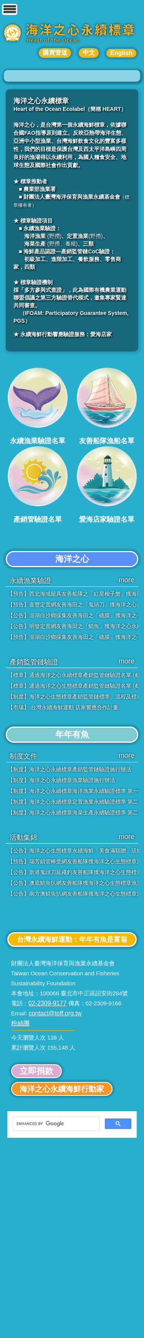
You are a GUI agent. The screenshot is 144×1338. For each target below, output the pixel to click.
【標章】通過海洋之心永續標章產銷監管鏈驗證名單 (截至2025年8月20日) (73, 675)
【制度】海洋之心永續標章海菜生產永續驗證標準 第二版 (73, 812)
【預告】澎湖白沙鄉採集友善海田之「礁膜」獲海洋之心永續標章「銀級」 (73, 637)
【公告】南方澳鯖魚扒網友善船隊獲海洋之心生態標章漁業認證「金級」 (73, 894)
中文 (89, 52)
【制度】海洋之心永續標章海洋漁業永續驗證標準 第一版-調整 (73, 791)
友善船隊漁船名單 (106, 406)
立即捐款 (36, 1071)
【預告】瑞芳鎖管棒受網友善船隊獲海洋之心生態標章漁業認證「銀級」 (73, 861)
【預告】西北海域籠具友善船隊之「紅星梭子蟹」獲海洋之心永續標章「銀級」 (73, 594)
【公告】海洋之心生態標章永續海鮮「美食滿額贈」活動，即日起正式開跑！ (73, 850)
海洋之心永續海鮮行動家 (62, 1089)
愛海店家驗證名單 (106, 484)
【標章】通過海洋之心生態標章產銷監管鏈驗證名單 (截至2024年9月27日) (73, 686)
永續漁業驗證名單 (37, 406)
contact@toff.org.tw (55, 1013)
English (121, 53)
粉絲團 (20, 1023)
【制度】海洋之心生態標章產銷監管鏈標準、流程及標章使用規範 (73, 696)
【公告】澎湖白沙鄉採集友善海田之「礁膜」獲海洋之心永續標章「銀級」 (73, 615)
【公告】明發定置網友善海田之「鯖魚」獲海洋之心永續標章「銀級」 (73, 626)
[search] (55, 1123)
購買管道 (55, 52)
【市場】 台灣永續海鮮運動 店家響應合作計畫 (63, 707)
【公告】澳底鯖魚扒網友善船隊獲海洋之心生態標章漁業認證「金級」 (73, 883)
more (126, 580)
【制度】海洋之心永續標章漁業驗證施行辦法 (61, 780)
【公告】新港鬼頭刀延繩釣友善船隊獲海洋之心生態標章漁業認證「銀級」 (73, 872)
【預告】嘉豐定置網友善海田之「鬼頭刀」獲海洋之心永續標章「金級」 (73, 604)
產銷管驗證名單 (37, 484)
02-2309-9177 (47, 1003)
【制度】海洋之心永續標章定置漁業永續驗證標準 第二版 (73, 802)
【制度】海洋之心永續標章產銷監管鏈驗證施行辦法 (69, 769)
